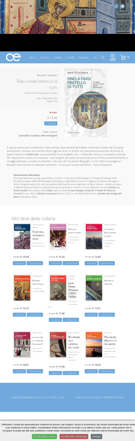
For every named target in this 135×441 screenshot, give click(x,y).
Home (32, 57)
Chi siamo (44, 57)
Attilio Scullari (94, 397)
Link (95, 57)
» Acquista (50, 123)
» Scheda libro (35, 263)
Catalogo (58, 57)
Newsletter (84, 57)
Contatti (70, 57)
